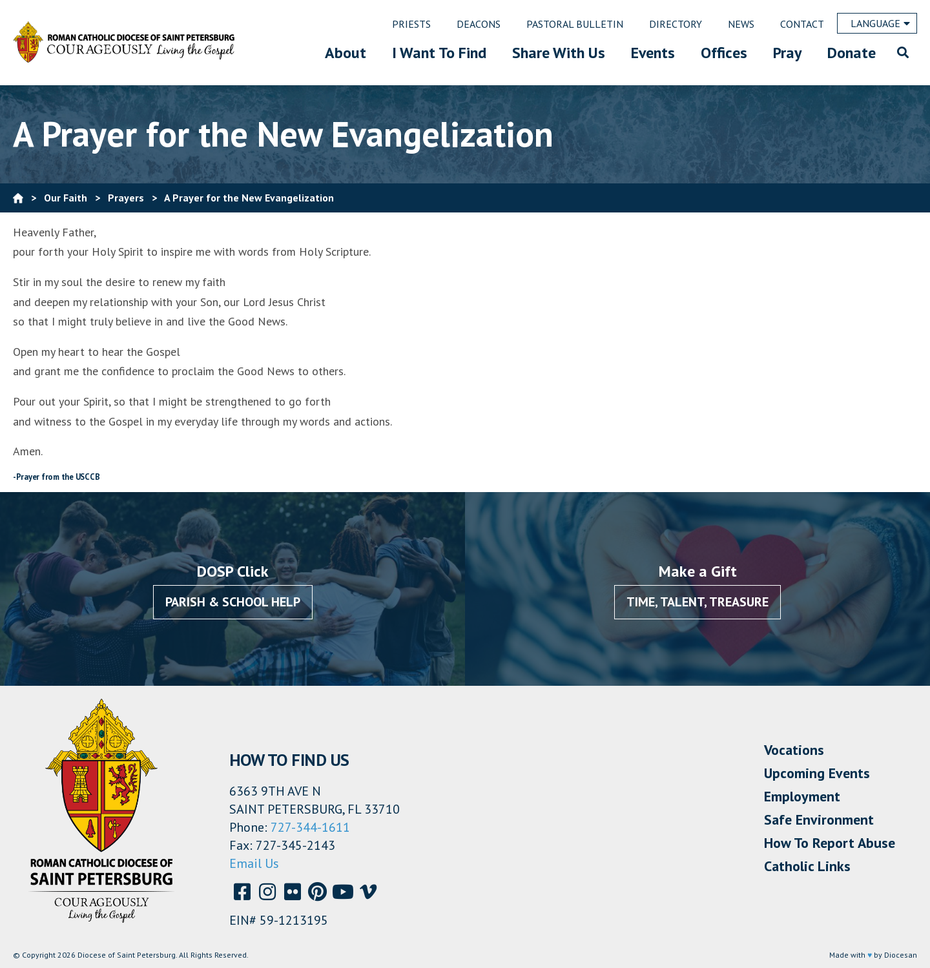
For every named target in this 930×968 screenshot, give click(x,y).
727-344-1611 (310, 827)
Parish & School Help (232, 601)
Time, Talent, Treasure (697, 601)
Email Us (254, 863)
